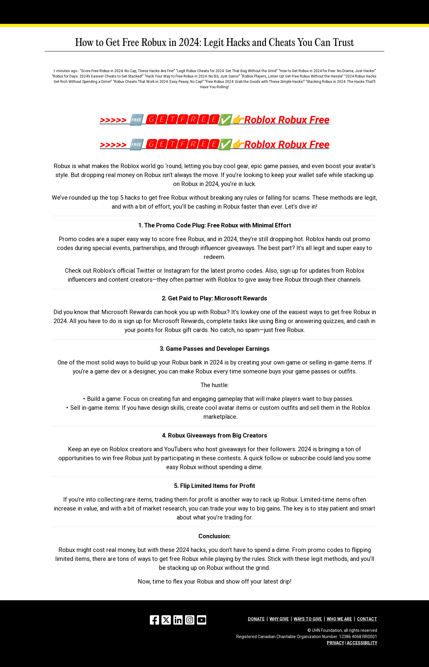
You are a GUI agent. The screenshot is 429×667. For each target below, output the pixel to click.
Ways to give (308, 619)
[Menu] (68, 4)
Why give (279, 619)
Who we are (339, 619)
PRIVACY (335, 642)
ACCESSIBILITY (362, 642)
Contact (367, 619)
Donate (256, 619)
